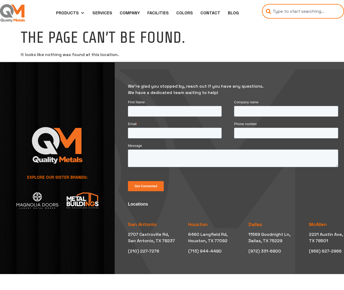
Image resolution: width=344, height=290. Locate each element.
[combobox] (303, 11)
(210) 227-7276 (143, 251)
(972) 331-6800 (264, 251)
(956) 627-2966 (325, 251)
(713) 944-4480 (205, 251)
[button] (70, 13)
